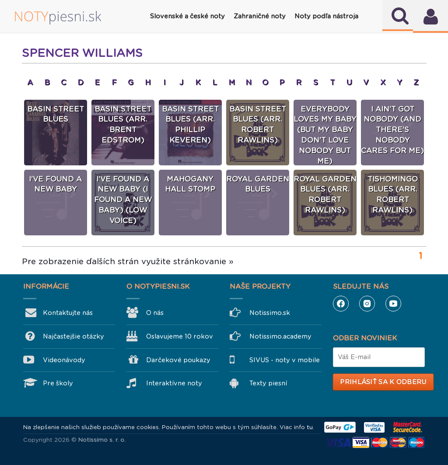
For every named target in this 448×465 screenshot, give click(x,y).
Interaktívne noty (174, 383)
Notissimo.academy (280, 336)
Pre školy (58, 383)
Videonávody (64, 360)
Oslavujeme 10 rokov (179, 336)
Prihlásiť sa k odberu (383, 381)
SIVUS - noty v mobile (284, 360)
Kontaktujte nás (68, 312)
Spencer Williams (82, 52)
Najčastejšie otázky (73, 336)
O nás (155, 312)
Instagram (367, 303)
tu (310, 427)
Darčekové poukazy (178, 360)
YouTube (393, 303)
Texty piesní (268, 383)
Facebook (341, 303)
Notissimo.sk (269, 312)
